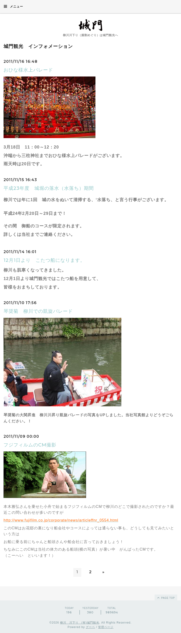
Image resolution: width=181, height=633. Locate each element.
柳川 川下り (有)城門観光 (79, 622)
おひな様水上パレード (28, 70)
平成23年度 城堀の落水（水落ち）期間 (49, 188)
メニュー (13, 6)
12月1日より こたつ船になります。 (44, 260)
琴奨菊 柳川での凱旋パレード (38, 311)
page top (165, 597)
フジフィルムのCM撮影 (30, 445)
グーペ (90, 627)
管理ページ (105, 627)
